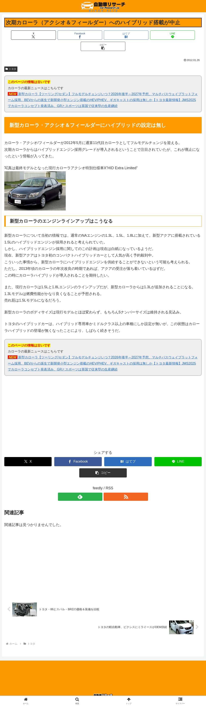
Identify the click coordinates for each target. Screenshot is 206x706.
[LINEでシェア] (136, 35)
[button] (169, 35)
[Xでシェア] (36, 35)
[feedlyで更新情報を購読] (98, 485)
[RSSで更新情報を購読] (108, 485)
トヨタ (11, 57)
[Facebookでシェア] (70, 35)
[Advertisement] (53, 404)
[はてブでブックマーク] (103, 35)
